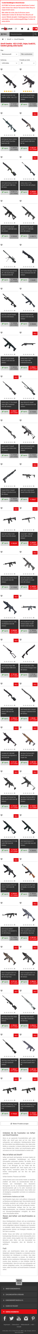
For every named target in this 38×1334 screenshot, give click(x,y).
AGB (32, 1324)
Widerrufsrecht (25, 1324)
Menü (4, 34)
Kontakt (19, 1327)
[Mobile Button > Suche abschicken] (35, 34)
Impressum (7, 1324)
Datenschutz (15, 1324)
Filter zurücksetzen (26, 54)
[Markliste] (2, 69)
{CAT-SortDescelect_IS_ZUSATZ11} (10, 63)
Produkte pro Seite (25, 60)
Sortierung (3, 60)
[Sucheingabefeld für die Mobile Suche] (21, 34)
